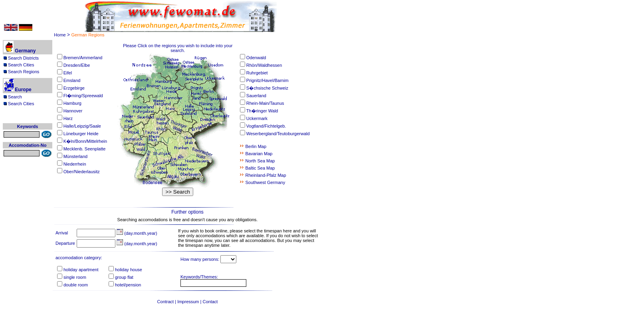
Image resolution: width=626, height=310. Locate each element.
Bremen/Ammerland (83, 57)
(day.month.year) (137, 233)
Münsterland (75, 156)
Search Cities (19, 64)
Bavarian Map (259, 153)
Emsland (72, 80)
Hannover (73, 110)
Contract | (167, 301)
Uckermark (256, 118)
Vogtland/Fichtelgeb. (266, 126)
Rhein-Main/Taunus (265, 103)
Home (59, 34)
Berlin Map (256, 146)
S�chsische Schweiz (267, 88)
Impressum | (189, 301)
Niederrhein (74, 164)
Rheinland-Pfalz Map (266, 175)
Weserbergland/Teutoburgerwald (278, 133)
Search (13, 96)
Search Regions (21, 71)
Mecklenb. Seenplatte (84, 148)
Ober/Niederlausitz (81, 171)
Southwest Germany (265, 182)
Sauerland (256, 95)
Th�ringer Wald (262, 110)
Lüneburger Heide (81, 133)
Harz (68, 118)
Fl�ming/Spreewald (83, 95)
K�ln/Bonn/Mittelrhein (85, 141)
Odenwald (256, 57)
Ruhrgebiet (257, 72)
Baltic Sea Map (260, 168)
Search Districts (21, 58)
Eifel (67, 72)
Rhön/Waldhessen (264, 65)
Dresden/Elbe (76, 65)
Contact (210, 301)
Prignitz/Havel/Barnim (267, 80)
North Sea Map (260, 160)
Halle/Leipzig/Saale (82, 126)
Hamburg (72, 103)
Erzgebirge (74, 88)
